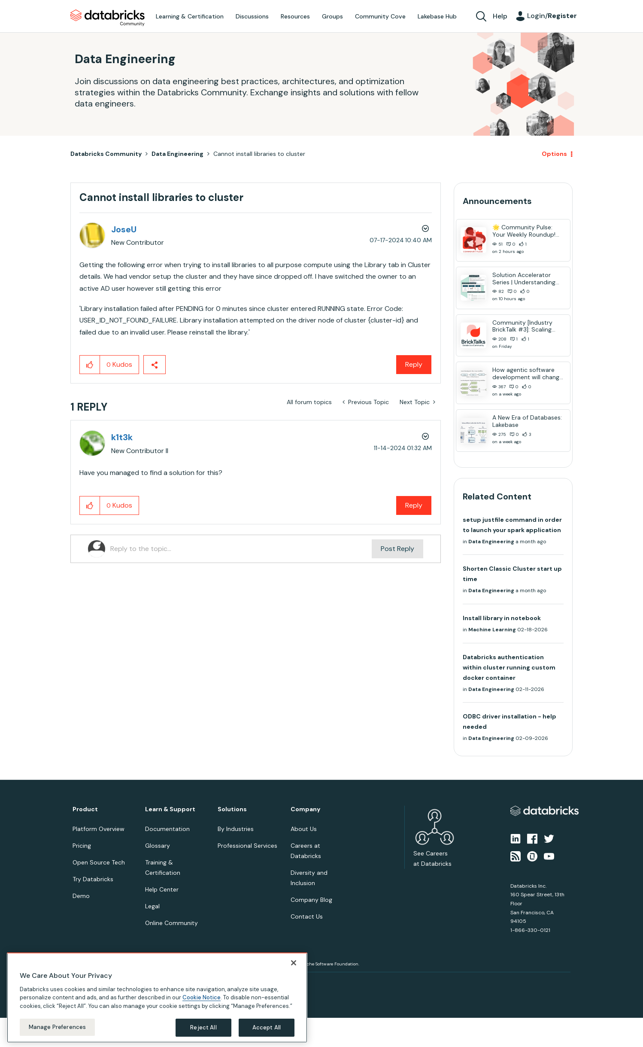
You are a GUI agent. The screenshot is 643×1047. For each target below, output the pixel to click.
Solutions (232, 809)
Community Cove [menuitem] (380, 16)
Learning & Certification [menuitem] (190, 16)
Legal (152, 906)
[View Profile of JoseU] (123, 229)
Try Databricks (93, 879)
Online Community (171, 923)
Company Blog (311, 900)
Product (85, 809)
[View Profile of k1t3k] (122, 437)
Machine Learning (492, 629)
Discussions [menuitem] (252, 16)
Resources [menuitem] (295, 16)
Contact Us (307, 916)
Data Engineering (177, 154)
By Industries (236, 829)
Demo (81, 896)
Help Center (162, 889)
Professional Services (247, 845)
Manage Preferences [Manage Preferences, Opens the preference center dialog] (57, 1027)
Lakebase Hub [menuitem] (437, 16)
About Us (304, 829)
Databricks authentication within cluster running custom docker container (509, 667)
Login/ (552, 15)
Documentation (167, 829)
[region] (157, 998)
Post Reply (397, 548)
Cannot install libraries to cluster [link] (259, 154)
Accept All (266, 1027)
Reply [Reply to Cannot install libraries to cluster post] (413, 364)
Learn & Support (170, 809)
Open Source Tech (99, 862)
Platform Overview (98, 829)
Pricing (82, 845)
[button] (90, 365)
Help (500, 16)
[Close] (293, 962)
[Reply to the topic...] (241, 548)
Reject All (203, 1027)
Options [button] (554, 154)
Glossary (157, 845)
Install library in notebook (502, 618)
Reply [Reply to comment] (413, 505)
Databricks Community (107, 18)
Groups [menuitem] (332, 16)
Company (305, 809)
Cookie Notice (201, 997)
